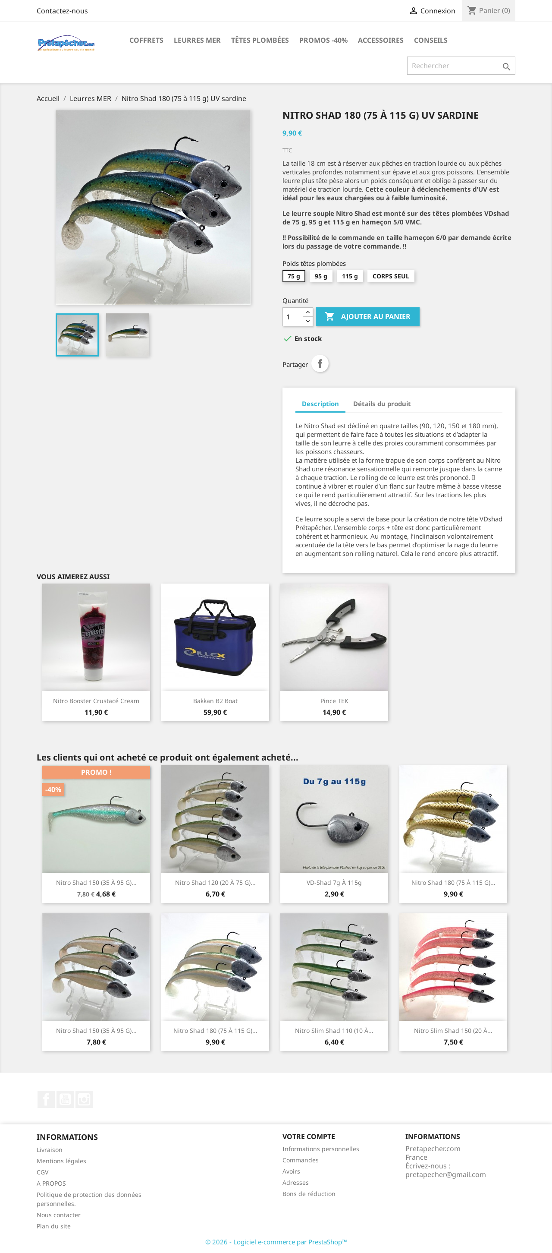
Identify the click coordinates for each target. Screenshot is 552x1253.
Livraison (50, 1150)
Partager (320, 363)
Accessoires (381, 40)
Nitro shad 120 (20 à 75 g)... (215, 882)
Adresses (295, 1182)
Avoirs (291, 1171)
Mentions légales (61, 1161)
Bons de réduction (309, 1194)
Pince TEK (334, 701)
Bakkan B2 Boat (215, 701)
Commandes (300, 1160)
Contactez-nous (62, 11)
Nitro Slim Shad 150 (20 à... (453, 1030)
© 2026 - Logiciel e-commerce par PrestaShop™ (276, 1241)
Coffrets (146, 40)
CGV (42, 1172)
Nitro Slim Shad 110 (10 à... (334, 1030)
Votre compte (308, 1136)
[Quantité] (292, 316)
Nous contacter (59, 1215)
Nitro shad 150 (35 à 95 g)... (96, 882)
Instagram (84, 1099)
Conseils (431, 40)
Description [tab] (320, 403)
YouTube (65, 1099)
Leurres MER (197, 40)
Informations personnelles (320, 1149)
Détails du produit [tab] (382, 403)
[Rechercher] (461, 66)
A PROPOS (51, 1183)
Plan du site (54, 1226)
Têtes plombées (260, 40)
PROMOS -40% (323, 40)
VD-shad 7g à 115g (334, 882)
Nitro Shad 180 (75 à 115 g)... (453, 882)
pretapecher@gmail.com (445, 1174)
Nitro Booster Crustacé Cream (96, 701)
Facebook (46, 1099)
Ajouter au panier (368, 316)
